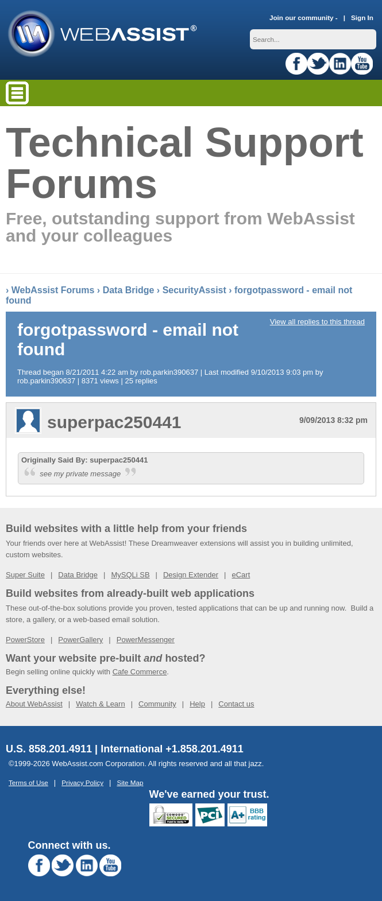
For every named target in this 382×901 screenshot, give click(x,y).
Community (157, 704)
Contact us (236, 704)
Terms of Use (28, 782)
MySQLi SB (130, 574)
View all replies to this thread (317, 321)
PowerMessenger (146, 639)
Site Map (130, 782)
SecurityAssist (194, 290)
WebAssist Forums (53, 290)
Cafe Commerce (140, 671)
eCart (240, 574)
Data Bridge (129, 290)
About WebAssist (34, 704)
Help (197, 704)
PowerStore (25, 639)
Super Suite (25, 574)
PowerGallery (80, 639)
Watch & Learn (100, 704)
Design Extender (190, 574)
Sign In (362, 17)
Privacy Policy (82, 782)
